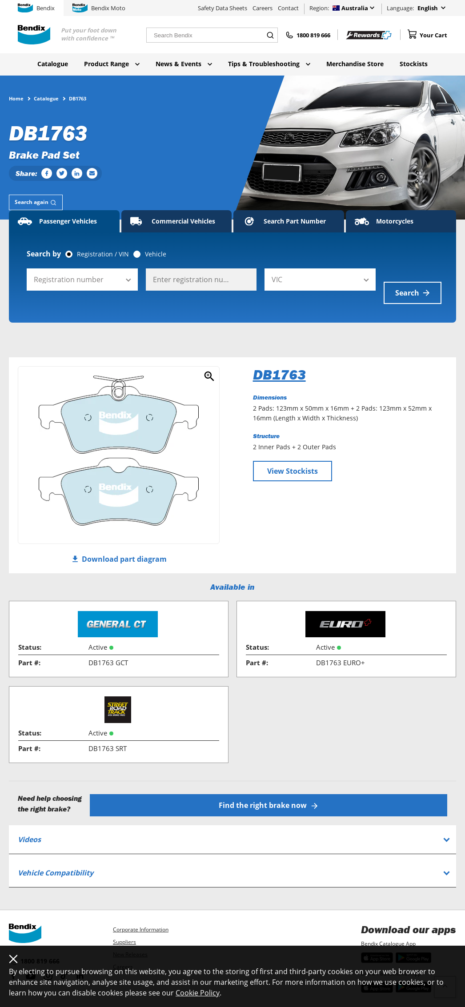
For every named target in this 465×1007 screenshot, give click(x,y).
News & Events (184, 64)
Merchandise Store (355, 64)
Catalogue (52, 64)
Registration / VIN (103, 254)
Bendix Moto (98, 8)
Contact (288, 8)
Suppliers (124, 924)
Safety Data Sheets (222, 8)
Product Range (112, 64)
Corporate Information (140, 912)
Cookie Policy (198, 993)
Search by (44, 254)
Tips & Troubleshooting (269, 64)
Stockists (414, 64)
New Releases (130, 937)
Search (412, 279)
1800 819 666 (34, 944)
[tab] (36, 202)
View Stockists (292, 458)
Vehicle (155, 254)
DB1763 (279, 361)
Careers (263, 8)
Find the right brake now (272, 788)
